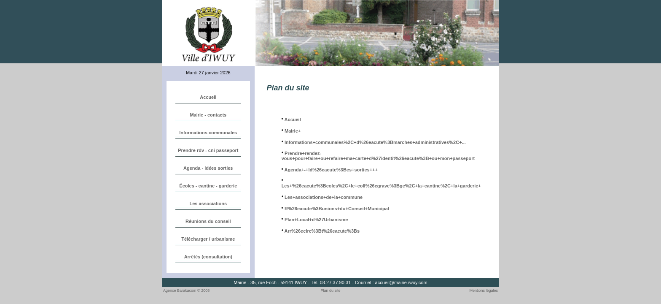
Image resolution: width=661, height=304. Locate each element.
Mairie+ (293, 130)
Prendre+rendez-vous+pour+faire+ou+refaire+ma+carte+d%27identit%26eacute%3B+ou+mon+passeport (378, 156)
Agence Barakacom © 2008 (186, 290)
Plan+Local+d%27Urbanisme (316, 219)
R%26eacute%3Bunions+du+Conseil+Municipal (337, 208)
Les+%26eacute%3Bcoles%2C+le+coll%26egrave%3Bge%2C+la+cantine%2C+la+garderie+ (381, 185)
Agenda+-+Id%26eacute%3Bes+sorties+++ (331, 169)
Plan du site (331, 290)
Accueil (293, 119)
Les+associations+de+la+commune (324, 197)
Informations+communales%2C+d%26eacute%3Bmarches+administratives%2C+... (375, 142)
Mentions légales (483, 290)
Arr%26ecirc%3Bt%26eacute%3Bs (322, 230)
